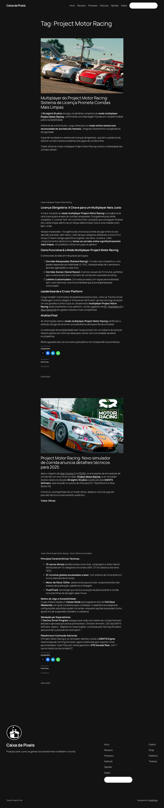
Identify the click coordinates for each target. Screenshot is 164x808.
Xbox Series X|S (49, 309)
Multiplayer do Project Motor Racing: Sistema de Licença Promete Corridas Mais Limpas (76, 102)
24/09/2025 (45, 376)
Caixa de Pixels (16, 5)
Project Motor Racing (52, 116)
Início (72, 5)
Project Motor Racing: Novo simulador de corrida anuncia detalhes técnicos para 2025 (75, 462)
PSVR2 (82, 473)
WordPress (153, 800)
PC (105, 306)
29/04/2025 (45, 683)
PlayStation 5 (114, 306)
